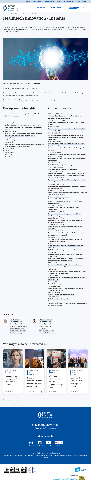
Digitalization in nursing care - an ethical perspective (65, 250)
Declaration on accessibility (45, 455)
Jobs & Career (49, 1)
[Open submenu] (44, 7)
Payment (69, 455)
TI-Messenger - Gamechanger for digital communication (67, 154)
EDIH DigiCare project (34, 83)
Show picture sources (10, 400)
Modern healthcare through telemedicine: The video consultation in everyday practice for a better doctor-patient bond (66, 137)
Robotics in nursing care (56, 284)
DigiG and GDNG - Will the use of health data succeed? (66, 254)
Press (59, 1)
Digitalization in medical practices (59, 299)
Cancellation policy (79, 455)
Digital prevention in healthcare (58, 197)
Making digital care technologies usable (61, 295)
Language (82, 2)
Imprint (45, 458)
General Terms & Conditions (13, 455)
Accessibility (68, 2)
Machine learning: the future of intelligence (62, 169)
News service (37, 1)
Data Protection (60, 455)
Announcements (29, 455)
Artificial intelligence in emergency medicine (19, 140)
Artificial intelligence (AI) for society (60, 165)
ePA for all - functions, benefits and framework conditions (67, 192)
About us (27, 1)
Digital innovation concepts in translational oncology (65, 246)
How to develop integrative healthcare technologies (65, 148)
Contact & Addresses (53, 453)
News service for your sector (45, 428)
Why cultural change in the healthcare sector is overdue (66, 144)
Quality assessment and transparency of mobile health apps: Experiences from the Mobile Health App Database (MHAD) (23, 127)
